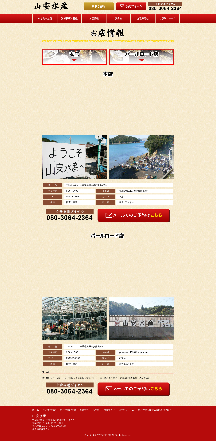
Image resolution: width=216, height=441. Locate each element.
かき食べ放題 (45, 18)
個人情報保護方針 (41, 429)
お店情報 (94, 18)
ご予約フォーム (167, 18)
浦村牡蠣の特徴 (69, 18)
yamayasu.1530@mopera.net (133, 191)
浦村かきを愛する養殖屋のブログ (154, 410)
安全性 (118, 18)
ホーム (35, 410)
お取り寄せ (143, 18)
